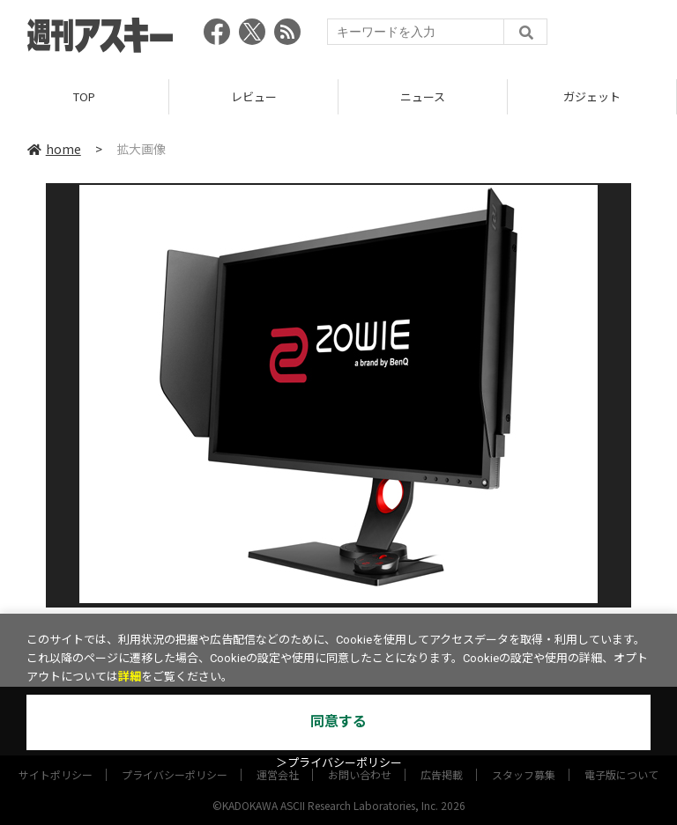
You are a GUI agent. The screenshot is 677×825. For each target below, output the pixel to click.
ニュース (422, 96)
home (54, 149)
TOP (84, 96)
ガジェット (592, 96)
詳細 (129, 676)
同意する (338, 721)
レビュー (254, 96)
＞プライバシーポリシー (339, 763)
